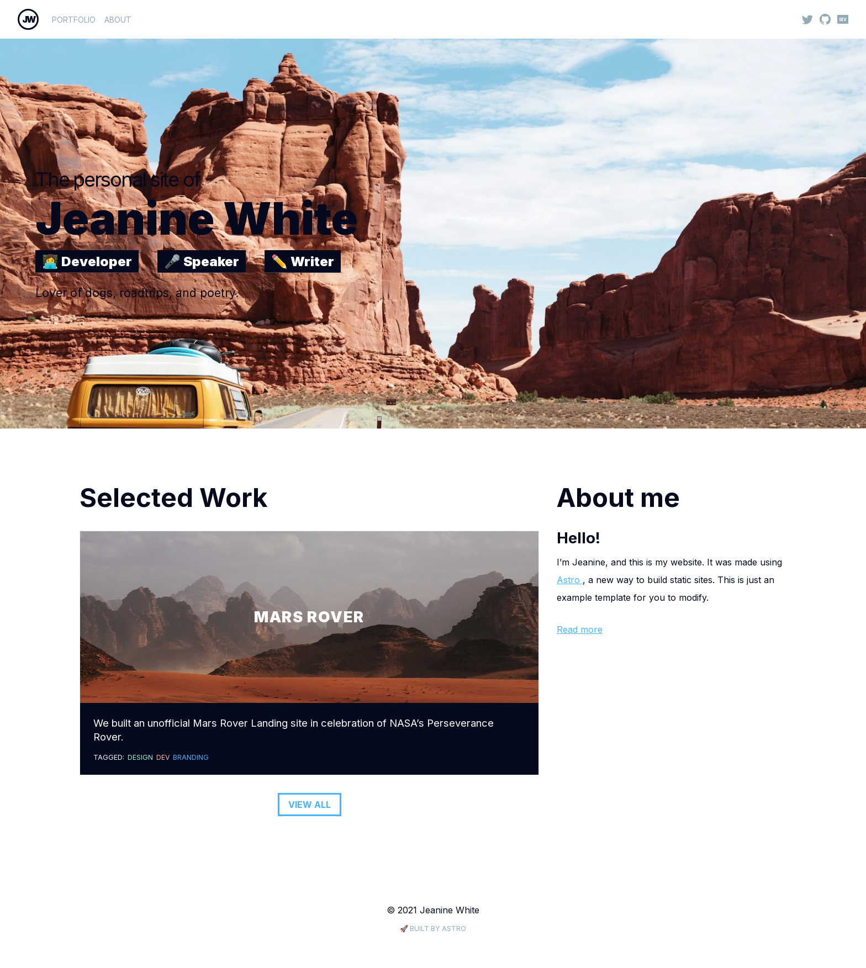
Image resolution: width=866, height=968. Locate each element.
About (117, 19)
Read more (580, 629)
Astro (570, 579)
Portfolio (74, 19)
